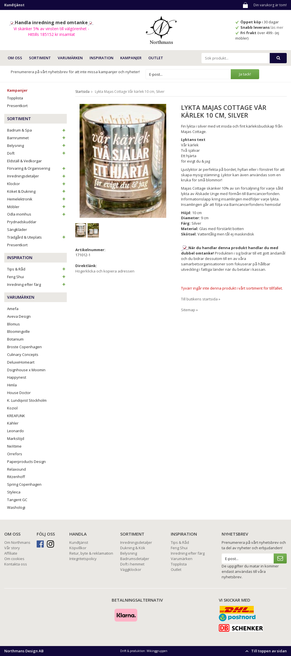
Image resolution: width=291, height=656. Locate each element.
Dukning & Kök (132, 547)
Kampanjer (131, 57)
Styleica (13, 492)
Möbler (37, 206)
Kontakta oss (15, 564)
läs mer (277, 27)
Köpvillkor (77, 547)
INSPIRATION (101, 57)
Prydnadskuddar (21, 221)
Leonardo (15, 430)
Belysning (37, 145)
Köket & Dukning (37, 191)
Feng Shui (37, 276)
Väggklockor (130, 569)
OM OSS (15, 57)
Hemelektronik (37, 199)
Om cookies (14, 558)
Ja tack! (245, 74)
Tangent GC (17, 499)
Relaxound (16, 469)
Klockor (37, 183)
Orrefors (14, 453)
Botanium (15, 339)
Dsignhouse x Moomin (26, 369)
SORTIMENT (40, 57)
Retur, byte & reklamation (91, 553)
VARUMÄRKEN (70, 57)
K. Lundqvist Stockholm (27, 400)
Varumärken (181, 558)
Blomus (13, 324)
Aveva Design (19, 316)
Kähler (12, 423)
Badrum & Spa (37, 130)
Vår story (12, 547)
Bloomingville (18, 331)
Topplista (15, 98)
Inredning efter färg (37, 284)
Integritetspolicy (83, 558)
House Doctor (19, 392)
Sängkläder (17, 229)
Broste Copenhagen (24, 346)
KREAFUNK (16, 415)
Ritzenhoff (16, 476)
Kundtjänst (78, 542)
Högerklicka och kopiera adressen (104, 271)
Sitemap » (189, 309)
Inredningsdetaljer (37, 176)
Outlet (155, 57)
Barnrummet (37, 137)
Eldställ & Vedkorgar (24, 160)
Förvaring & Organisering (37, 168)
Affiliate (10, 553)
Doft (37, 153)
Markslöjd (15, 438)
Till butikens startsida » (200, 299)
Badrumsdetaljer (134, 558)
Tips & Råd (37, 269)
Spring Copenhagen (24, 484)
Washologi (16, 507)
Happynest (16, 377)
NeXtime (14, 446)
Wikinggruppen (157, 651)
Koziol (12, 408)
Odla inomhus (37, 214)
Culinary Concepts (22, 354)
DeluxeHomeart (20, 362)
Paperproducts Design (26, 461)
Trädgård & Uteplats (37, 237)
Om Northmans (17, 542)
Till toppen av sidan (265, 650)
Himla (12, 385)
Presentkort (17, 105)
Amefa (12, 308)
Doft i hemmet (132, 564)
